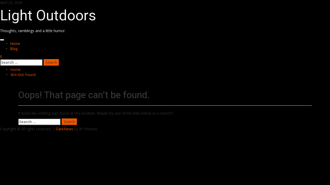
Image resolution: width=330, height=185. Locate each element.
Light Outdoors (48, 15)
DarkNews (64, 128)
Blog (14, 49)
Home (15, 44)
